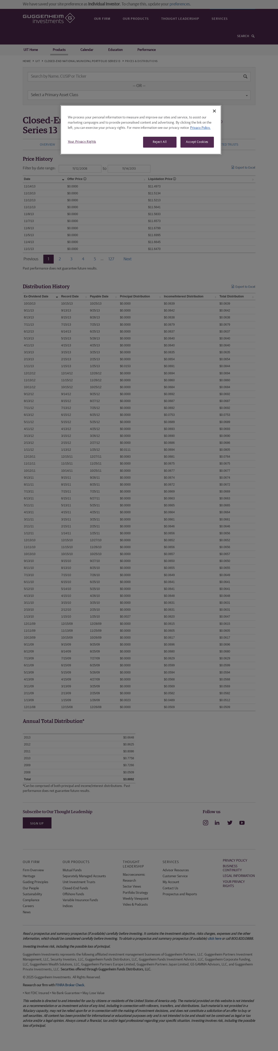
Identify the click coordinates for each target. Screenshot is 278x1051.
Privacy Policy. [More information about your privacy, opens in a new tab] (200, 128)
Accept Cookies (197, 142)
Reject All (160, 142)
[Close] (214, 111)
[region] (140, 130)
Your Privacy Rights (82, 141)
